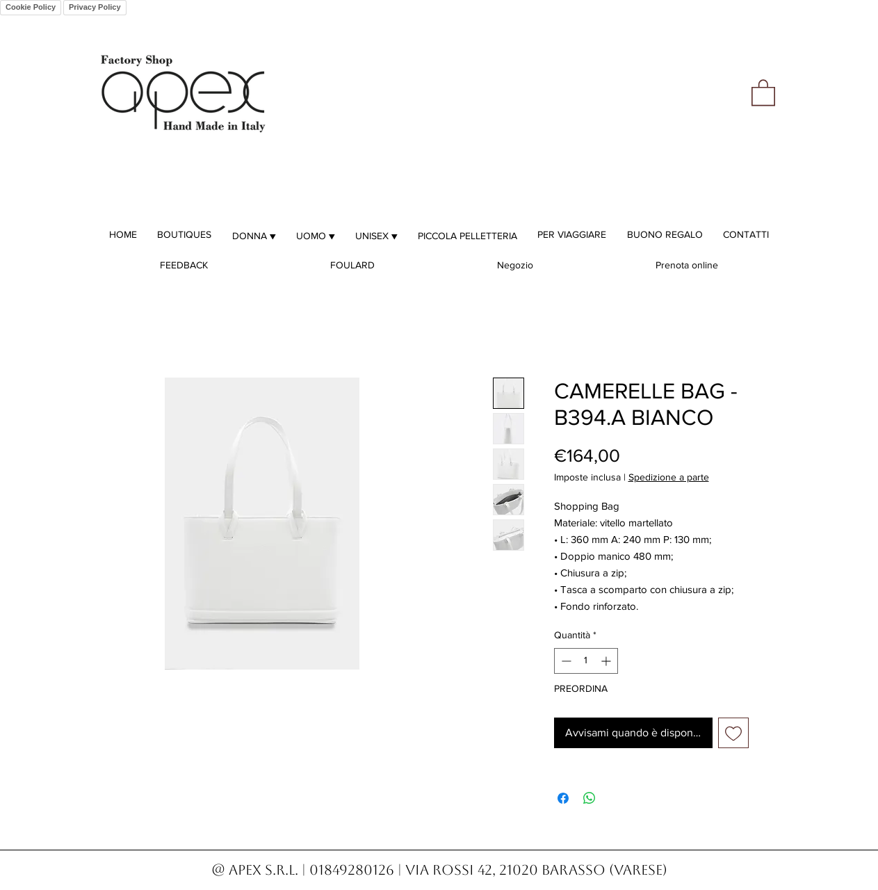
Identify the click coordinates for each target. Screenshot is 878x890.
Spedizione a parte (668, 477)
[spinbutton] (586, 661)
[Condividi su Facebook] (563, 798)
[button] (763, 92)
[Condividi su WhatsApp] (589, 798)
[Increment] (607, 661)
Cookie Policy (31, 7)
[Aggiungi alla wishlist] (733, 733)
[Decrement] (565, 661)
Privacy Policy (95, 7)
